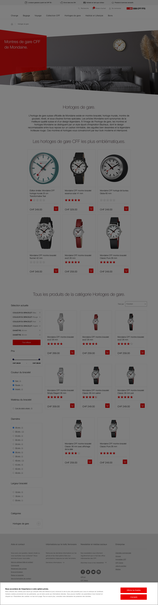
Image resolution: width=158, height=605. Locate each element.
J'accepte (133, 597)
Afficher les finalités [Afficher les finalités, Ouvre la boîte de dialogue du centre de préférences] (134, 590)
